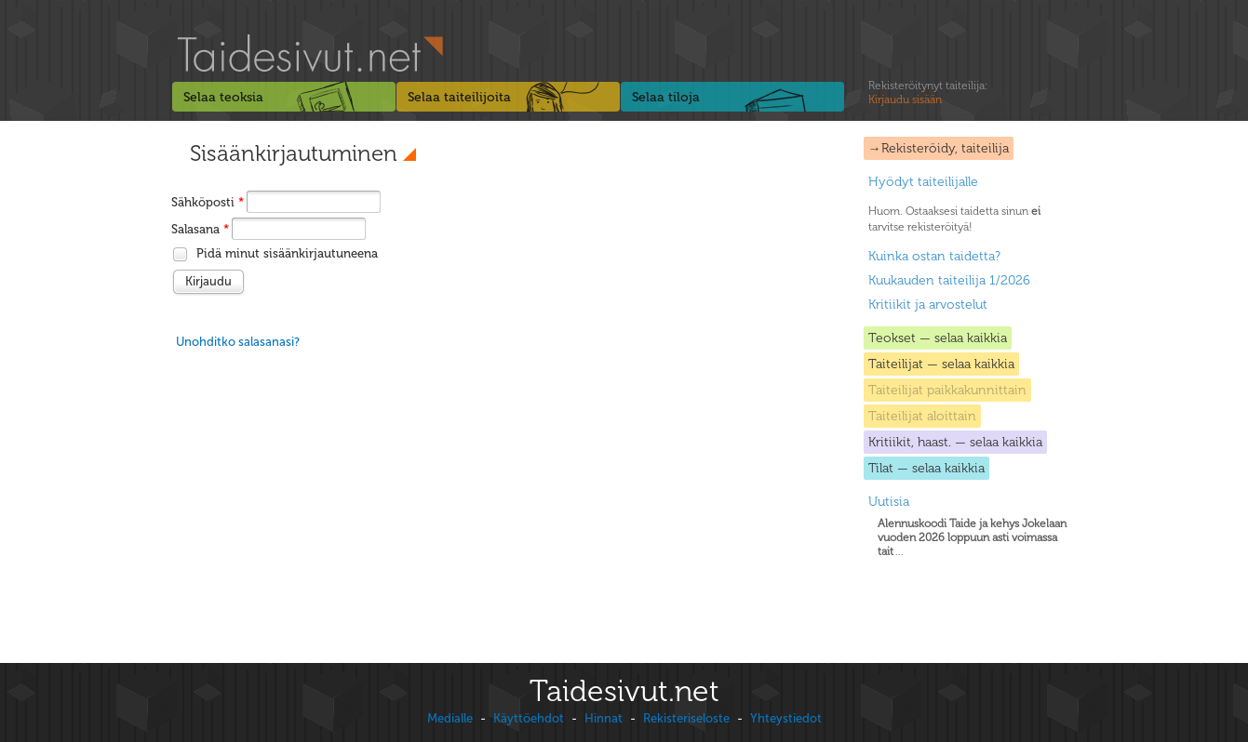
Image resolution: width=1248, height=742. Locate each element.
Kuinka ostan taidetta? (934, 256)
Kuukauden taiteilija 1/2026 (949, 280)
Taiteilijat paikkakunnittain (947, 390)
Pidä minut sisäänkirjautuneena (287, 253)
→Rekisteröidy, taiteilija (938, 148)
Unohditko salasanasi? (238, 342)
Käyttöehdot (528, 718)
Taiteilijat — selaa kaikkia (941, 364)
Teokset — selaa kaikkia (937, 338)
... (972, 537)
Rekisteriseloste (686, 718)
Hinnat (603, 718)
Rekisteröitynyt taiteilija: (927, 93)
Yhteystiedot (786, 718)
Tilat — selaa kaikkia (926, 468)
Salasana (200, 229)
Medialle (450, 718)
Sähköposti (207, 202)
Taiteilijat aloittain (922, 416)
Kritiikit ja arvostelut (927, 304)
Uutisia (888, 502)
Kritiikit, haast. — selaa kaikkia (955, 442)
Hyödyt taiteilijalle (923, 182)
